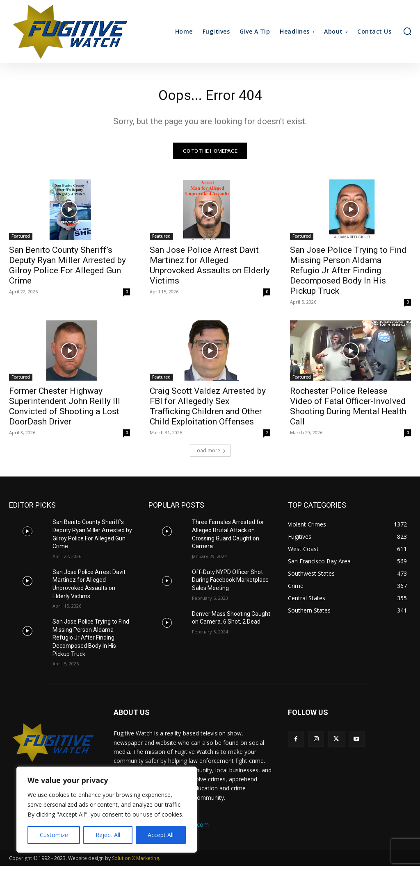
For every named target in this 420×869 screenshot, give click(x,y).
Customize (54, 835)
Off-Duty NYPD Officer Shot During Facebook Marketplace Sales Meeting (230, 583)
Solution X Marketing (135, 861)
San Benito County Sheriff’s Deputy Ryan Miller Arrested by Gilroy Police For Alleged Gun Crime (67, 268)
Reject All (108, 835)
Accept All (160, 835)
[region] (106, 810)
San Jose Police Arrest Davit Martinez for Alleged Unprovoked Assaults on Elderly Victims (210, 268)
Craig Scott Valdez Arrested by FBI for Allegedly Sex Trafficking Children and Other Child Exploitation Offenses (208, 410)
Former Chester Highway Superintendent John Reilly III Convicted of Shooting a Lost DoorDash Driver (64, 410)
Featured (20, 239)
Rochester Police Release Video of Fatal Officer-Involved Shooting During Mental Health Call (348, 410)
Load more (210, 454)
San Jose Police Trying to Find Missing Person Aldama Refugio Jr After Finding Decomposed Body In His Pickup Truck (348, 273)
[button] (407, 31)
